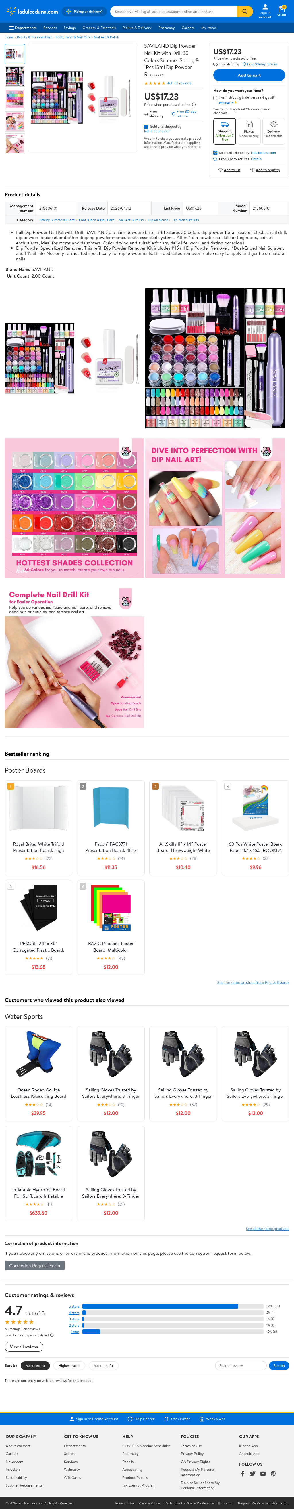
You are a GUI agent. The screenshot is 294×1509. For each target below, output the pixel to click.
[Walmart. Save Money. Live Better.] (32, 11)
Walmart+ (72, 1469)
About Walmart (18, 1445)
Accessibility (132, 1469)
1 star (75, 1332)
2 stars (74, 1325)
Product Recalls (135, 1477)
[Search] (245, 11)
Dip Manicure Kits (185, 219)
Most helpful (104, 1365)
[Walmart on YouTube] (263, 1474)
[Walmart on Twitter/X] (252, 1474)
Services (50, 27)
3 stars (74, 1319)
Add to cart (249, 75)
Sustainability (16, 1477)
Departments (22, 27)
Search (279, 1365)
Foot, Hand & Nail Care (73, 37)
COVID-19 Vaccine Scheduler (146, 1445)
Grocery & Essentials (99, 27)
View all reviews (24, 1346)
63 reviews (182, 83)
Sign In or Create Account (93, 1419)
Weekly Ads (212, 1419)
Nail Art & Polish (106, 37)
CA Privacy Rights (195, 1461)
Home (9, 37)
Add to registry (265, 169)
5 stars (74, 1306)
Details (256, 159)
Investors (13, 1469)
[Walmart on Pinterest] (273, 1474)
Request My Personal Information (198, 1472)
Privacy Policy (192, 1453)
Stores (69, 1453)
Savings (70, 27)
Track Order (177, 1419)
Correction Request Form (34, 1265)
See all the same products (267, 1228)
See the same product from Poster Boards (253, 982)
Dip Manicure (158, 219)
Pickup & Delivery (137, 27)
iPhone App (248, 1445)
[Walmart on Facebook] (242, 1474)
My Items (208, 27)
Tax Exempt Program (139, 1485)
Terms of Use (191, 1445)
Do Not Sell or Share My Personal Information (200, 1485)
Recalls (128, 1461)
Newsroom (14, 1461)
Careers (188, 27)
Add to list (229, 169)
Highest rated (69, 1365)
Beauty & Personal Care (34, 37)
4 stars (74, 1313)
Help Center (140, 1419)
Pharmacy (166, 27)
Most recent (35, 1365)
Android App (249, 1453)
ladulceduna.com (157, 130)
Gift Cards (72, 1477)
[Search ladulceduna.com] (173, 11)
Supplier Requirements (24, 1485)
